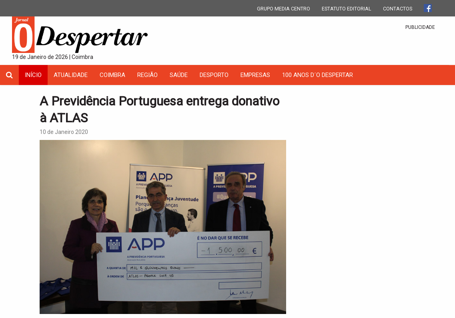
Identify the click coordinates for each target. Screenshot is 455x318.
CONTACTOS (397, 9)
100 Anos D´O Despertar (317, 75)
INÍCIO (33, 75)
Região (147, 75)
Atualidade (71, 75)
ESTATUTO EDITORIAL (346, 9)
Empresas (255, 75)
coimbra (112, 75)
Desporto (214, 75)
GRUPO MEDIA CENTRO (283, 9)
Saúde (179, 75)
